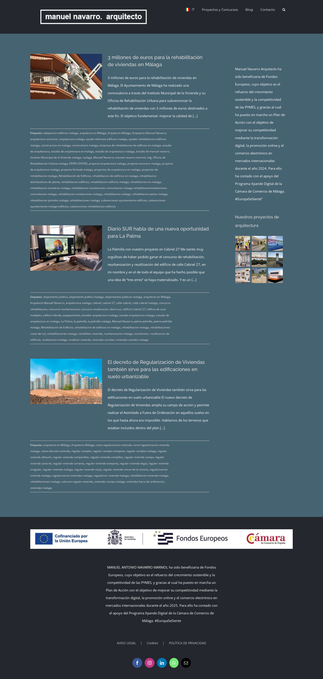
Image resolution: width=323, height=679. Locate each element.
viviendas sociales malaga (132, 340)
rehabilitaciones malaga (85, 200)
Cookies (152, 643)
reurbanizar (141, 334)
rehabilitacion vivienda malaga (149, 475)
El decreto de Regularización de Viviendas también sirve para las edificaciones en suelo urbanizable (156, 369)
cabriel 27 (109, 303)
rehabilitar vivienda (91, 334)
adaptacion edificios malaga (60, 133)
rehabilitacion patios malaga (150, 194)
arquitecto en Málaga (93, 133)
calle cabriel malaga (145, 303)
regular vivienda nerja (88, 469)
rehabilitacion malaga (117, 194)
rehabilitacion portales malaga (49, 200)
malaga (87, 157)
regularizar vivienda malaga (111, 475)
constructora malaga (85, 145)
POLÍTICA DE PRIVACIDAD (187, 643)
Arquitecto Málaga (119, 133)
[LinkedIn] (162, 663)
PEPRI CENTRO (78, 163)
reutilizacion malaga (54, 340)
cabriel (97, 303)
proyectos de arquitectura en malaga (117, 169)
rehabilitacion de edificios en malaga (115, 176)
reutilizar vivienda (80, 340)
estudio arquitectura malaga (137, 315)
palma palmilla (143, 321)
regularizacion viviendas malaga (72, 475)
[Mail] (186, 663)
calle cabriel (123, 303)
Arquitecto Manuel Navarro (149, 133)
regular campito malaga (141, 451)
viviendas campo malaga (109, 481)
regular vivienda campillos (106, 457)
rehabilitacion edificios (75, 182)
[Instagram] (150, 663)
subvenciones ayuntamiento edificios (124, 200)
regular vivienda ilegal (133, 463)
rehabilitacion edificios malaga (110, 182)
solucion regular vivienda (77, 481)
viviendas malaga (41, 488)
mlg (149, 157)
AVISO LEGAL (126, 643)
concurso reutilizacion (94, 309)
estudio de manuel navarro (153, 151)
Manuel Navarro (103, 157)
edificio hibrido (52, 315)
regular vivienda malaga (58, 469)
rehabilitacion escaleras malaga (50, 188)
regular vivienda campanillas (71, 457)
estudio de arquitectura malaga (115, 151)
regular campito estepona (109, 451)
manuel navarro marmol (130, 157)
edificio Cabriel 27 (134, 309)
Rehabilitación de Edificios (75, 176)
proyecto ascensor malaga (144, 163)
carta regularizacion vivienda (114, 445)
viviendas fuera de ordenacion (145, 481)
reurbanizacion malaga (118, 334)
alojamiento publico (55, 297)
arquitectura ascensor (44, 139)
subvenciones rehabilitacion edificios (93, 206)
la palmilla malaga (99, 321)
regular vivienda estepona (102, 463)
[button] (283, 9)
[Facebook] (137, 663)
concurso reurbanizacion (64, 309)
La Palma (66, 321)
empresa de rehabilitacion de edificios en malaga (130, 145)
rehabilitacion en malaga (145, 182)
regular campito (81, 451)
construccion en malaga (56, 145)
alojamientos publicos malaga (123, 297)
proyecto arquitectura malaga (107, 163)
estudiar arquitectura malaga (99, 315)
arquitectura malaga (72, 139)
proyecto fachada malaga (77, 169)
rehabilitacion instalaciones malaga (80, 194)
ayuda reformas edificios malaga (106, 139)
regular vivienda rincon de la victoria (125, 469)
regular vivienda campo (139, 457)
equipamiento (71, 315)
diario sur (116, 309)
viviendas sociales (103, 340)
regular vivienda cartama (68, 463)
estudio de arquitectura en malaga (72, 151)
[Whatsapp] (174, 663)
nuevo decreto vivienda (55, 451)
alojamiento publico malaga (86, 297)
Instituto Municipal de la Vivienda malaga (55, 157)
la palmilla (80, 321)
